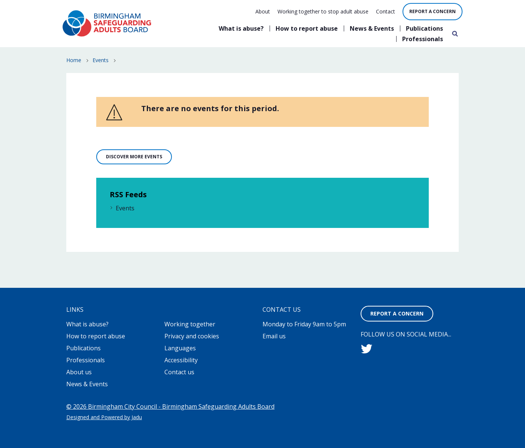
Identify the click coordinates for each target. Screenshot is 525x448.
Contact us (179, 372)
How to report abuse (307, 28)
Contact (385, 11)
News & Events (372, 28)
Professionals (422, 39)
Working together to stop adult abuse (322, 11)
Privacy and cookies (191, 336)
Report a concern (432, 11)
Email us (274, 336)
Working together (189, 324)
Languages (180, 348)
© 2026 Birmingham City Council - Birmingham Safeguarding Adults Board (170, 406)
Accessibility (181, 360)
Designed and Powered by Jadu (104, 417)
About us (79, 372)
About (262, 11)
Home (73, 60)
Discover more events (134, 156)
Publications (424, 28)
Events (100, 60)
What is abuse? (241, 28)
